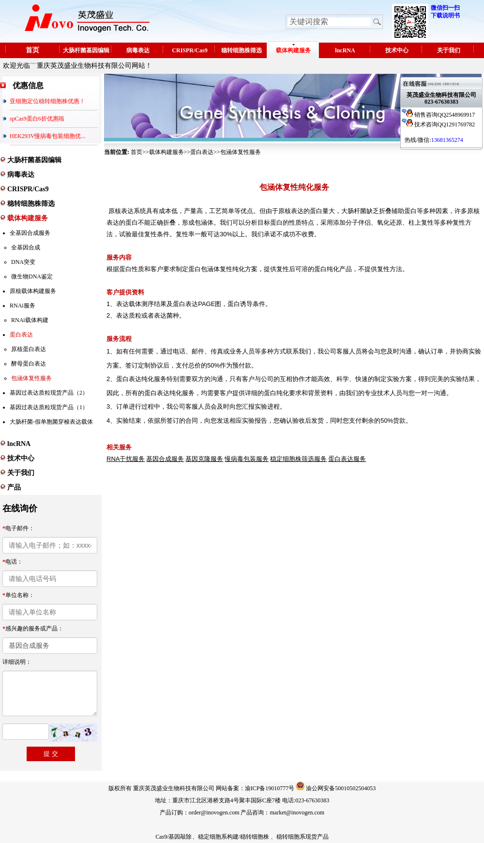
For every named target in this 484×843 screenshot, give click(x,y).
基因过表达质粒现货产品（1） (49, 407)
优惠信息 (28, 85)
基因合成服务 (165, 458)
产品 (14, 487)
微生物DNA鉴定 (32, 276)
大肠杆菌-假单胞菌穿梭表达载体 (51, 421)
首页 (32, 50)
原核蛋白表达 (28, 349)
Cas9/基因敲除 (173, 836)
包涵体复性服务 (31, 378)
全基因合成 (25, 247)
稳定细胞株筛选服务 (298, 458)
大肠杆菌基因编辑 (86, 50)
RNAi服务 (22, 305)
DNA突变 (23, 262)
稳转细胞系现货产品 (302, 836)
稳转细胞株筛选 (241, 50)
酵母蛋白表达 (28, 363)
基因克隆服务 (204, 458)
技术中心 (396, 50)
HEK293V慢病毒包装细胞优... (47, 136)
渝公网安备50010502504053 (341, 788)
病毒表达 (138, 50)
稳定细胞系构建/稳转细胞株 (233, 836)
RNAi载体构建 (29, 320)
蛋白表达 (21, 334)
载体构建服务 (293, 50)
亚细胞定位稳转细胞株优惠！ (47, 101)
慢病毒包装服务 (247, 458)
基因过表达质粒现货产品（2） (49, 392)
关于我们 (448, 50)
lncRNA (345, 50)
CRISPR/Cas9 (189, 50)
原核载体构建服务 (33, 291)
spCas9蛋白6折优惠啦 (37, 118)
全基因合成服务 (30, 233)
